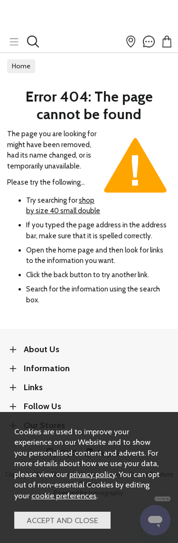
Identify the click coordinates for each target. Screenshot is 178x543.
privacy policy (92, 474)
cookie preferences (63, 495)
